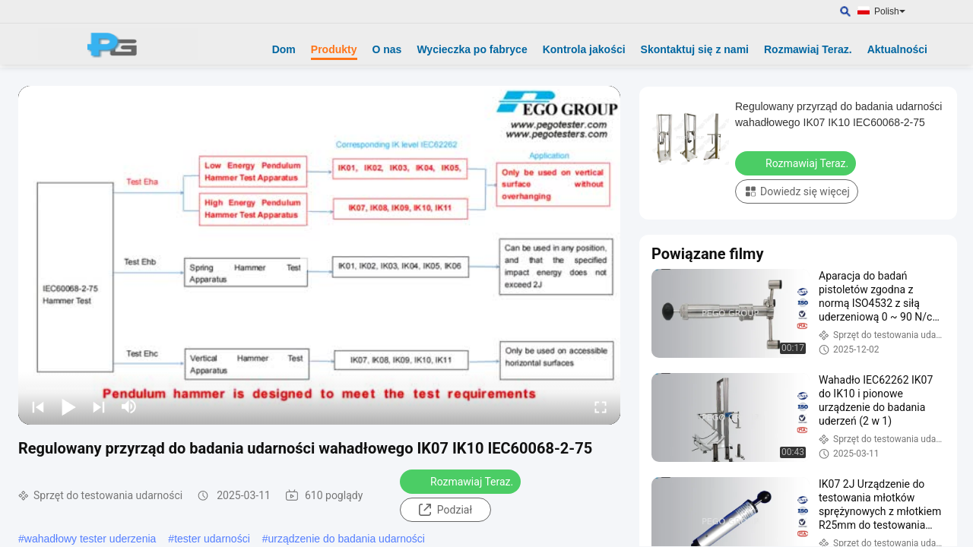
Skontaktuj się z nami (695, 49)
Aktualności (897, 49)
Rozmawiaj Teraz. (808, 49)
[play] (319, 255)
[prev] (38, 406)
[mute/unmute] (129, 406)
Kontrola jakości (584, 49)
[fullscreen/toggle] (600, 406)
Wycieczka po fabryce (472, 49)
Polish (889, 11)
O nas (387, 49)
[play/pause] (68, 406)
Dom (284, 49)
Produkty (334, 49)
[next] (99, 406)
